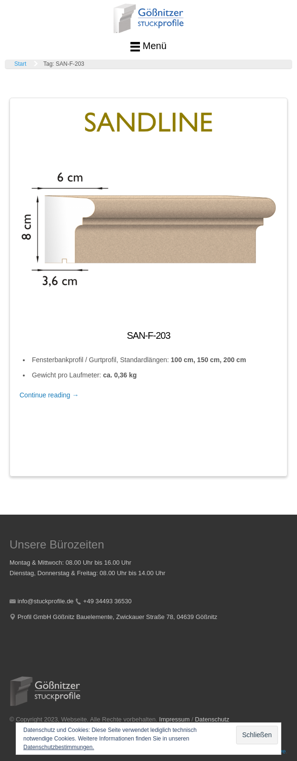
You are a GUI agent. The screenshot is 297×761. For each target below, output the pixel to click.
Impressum (174, 719)
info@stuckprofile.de (46, 601)
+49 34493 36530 (107, 601)
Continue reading (49, 395)
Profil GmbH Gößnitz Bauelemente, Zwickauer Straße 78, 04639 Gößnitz (118, 616)
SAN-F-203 (148, 335)
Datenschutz (212, 719)
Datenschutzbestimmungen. (58, 747)
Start (20, 64)
